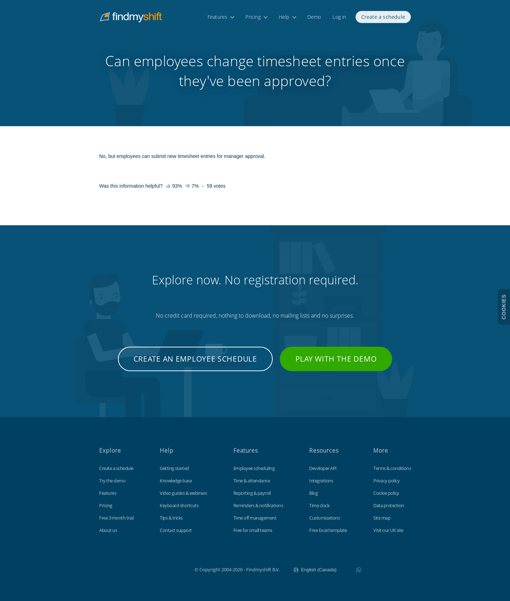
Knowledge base (176, 480)
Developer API (323, 468)
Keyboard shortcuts (179, 505)
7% (192, 186)
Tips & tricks (171, 518)
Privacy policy (386, 480)
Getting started (174, 468)
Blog (313, 493)
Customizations (324, 518)
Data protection (388, 505)
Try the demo (112, 480)
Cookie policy (386, 493)
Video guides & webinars (183, 493)
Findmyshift (158, 569)
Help (284, 16)
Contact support (176, 530)
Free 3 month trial (116, 518)
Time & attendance (251, 480)
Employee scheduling (254, 468)
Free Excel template (328, 530)
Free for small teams (252, 530)
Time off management (255, 518)
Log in (339, 16)
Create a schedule (383, 16)
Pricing (252, 16)
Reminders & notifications (258, 505)
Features (218, 16)
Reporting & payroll (252, 493)
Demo (314, 16)
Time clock (319, 505)
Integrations (321, 480)
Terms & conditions (392, 468)
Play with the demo (336, 359)
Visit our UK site (388, 530)
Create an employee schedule (195, 359)
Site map (381, 518)
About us (108, 530)
